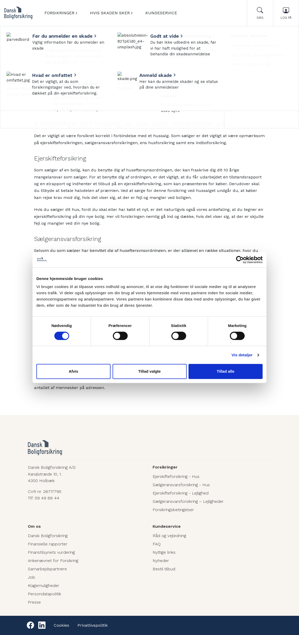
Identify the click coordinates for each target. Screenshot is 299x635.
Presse (34, 602)
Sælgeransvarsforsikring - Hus (181, 484)
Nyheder (27, 33)
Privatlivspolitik (92, 625)
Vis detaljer (242, 355)
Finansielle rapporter (47, 544)
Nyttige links (164, 552)
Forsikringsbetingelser (173, 509)
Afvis (73, 371)
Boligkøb (47, 33)
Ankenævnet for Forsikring (53, 560)
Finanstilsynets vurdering (51, 552)
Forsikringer (59, 12)
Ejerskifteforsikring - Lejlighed (181, 493)
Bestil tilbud (164, 568)
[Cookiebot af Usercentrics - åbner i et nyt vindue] (240, 260)
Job (31, 577)
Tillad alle (225, 371)
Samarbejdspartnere (47, 568)
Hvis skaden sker (110, 12)
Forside (8, 33)
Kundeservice (161, 12)
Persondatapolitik (44, 593)
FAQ (157, 544)
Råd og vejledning (169, 535)
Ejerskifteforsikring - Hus (176, 476)
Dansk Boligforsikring (48, 535)
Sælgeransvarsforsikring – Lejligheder (188, 501)
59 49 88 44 (47, 498)
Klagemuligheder (43, 585)
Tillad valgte (149, 371)
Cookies (61, 625)
